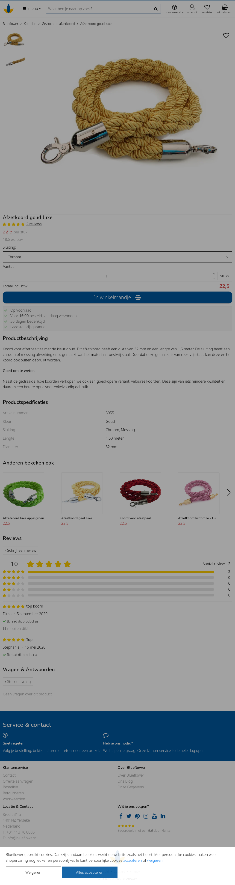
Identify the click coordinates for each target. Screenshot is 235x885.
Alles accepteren (89, 872)
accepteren (132, 860)
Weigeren (33, 872)
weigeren (154, 860)
